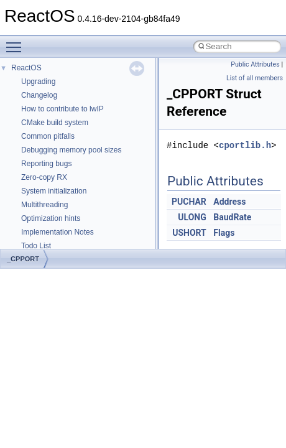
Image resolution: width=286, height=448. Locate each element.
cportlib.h (245, 145)
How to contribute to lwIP (62, 109)
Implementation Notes (57, 232)
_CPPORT (23, 259)
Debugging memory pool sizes (71, 150)
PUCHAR (189, 202)
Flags (223, 233)
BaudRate (232, 217)
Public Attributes (255, 64)
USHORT (189, 233)
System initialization (53, 191)
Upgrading (38, 81)
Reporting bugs (46, 163)
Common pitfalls (48, 136)
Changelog (39, 95)
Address (229, 202)
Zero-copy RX (44, 177)
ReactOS (26, 67)
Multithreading (44, 204)
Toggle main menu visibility (16, 41)
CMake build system (54, 122)
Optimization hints (50, 218)
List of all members (254, 78)
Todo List (36, 245)
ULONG (192, 217)
